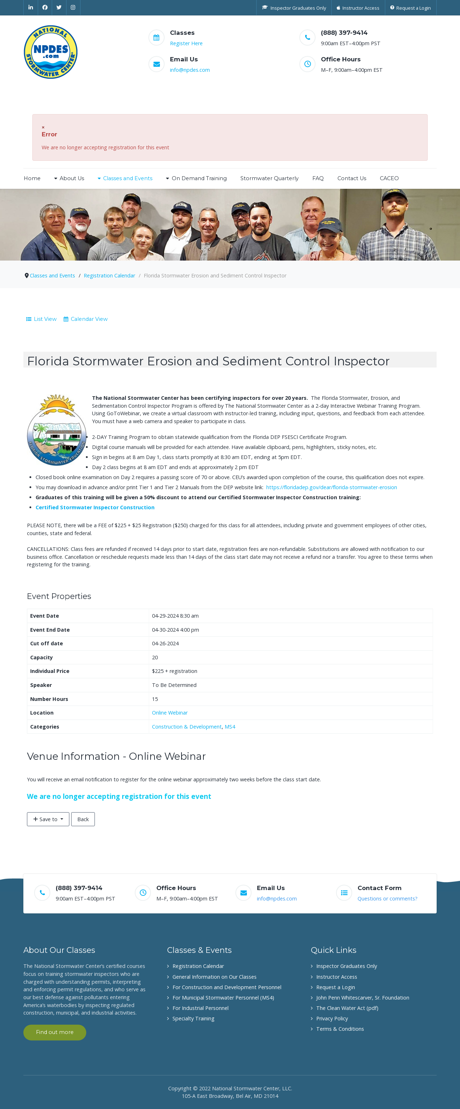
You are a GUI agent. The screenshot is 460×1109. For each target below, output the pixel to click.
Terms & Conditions (340, 1028)
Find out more (55, 1032)
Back (83, 819)
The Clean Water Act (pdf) (347, 1008)
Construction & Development (187, 726)
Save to (46, 819)
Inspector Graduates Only (346, 966)
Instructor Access (336, 976)
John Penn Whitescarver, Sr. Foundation (362, 997)
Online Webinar (170, 712)
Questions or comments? (388, 898)
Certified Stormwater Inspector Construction (95, 507)
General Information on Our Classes (214, 976)
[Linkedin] (30, 7)
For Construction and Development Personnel (226, 987)
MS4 (230, 726)
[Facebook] (45, 7)
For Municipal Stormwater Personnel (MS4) (223, 997)
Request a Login (335, 987)
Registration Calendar (198, 966)
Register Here (186, 43)
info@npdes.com (190, 69)
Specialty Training (193, 1018)
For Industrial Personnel (200, 1008)
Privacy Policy (332, 1018)
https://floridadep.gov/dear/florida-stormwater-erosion (331, 487)
